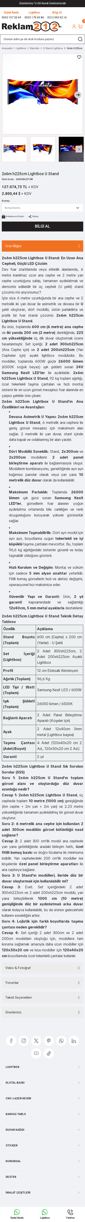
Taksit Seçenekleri (18, 997)
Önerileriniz (13, 1012)
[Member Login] (74, 26)
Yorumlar (12, 983)
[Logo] (32, 26)
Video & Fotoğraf (18, 968)
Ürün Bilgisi (13, 246)
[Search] (42, 39)
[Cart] (80, 26)
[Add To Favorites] (79, 57)
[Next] (77, 94)
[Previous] (6, 149)
